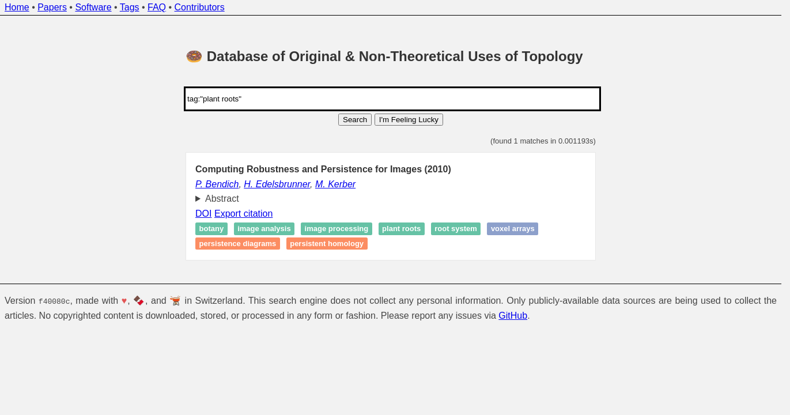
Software (93, 7)
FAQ (157, 7)
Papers (52, 7)
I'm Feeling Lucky (409, 119)
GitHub (512, 315)
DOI (203, 213)
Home (17, 7)
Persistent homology (327, 243)
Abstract (222, 198)
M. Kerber (335, 184)
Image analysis (264, 229)
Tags (129, 7)
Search (355, 119)
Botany (211, 229)
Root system (455, 229)
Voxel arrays (513, 229)
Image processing (337, 229)
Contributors (200, 7)
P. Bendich (217, 184)
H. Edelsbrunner (277, 184)
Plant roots (401, 229)
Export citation (243, 213)
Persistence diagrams (238, 243)
